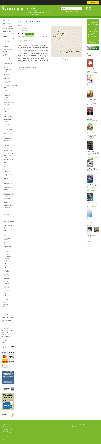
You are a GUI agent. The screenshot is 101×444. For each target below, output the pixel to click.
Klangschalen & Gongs (8, 174)
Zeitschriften (6, 309)
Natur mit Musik (8, 212)
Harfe (5, 143)
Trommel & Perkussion (7, 275)
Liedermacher (7, 191)
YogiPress (20, 28)
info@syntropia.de (34, 14)
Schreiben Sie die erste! (23, 69)
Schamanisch (7, 249)
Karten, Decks (6, 58)
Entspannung (7, 119)
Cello (5, 88)
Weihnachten (7, 283)
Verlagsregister (6, 314)
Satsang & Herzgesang (7, 245)
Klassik (6, 178)
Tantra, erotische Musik (8, 266)
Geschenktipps (7, 23)
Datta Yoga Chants (9, 102)
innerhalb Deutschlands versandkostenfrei (35, 36)
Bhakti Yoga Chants (7, 81)
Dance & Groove (8, 99)
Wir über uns (5, 332)
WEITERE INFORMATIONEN (9, 4)
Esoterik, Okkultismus (6, 55)
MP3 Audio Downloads (6, 305)
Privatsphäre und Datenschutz (6, 321)
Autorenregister (6, 312)
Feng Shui (6, 121)
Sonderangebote (7, 26)
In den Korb (29, 34)
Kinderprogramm (8, 171)
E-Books (5, 302)
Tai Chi (5, 263)
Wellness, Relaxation (7, 286)
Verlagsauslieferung (7, 330)
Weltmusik (7, 290)
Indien (5, 162)
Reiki (5, 235)
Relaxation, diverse (7, 238)
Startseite (4, 17)
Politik (4, 44)
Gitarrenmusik (7, 136)
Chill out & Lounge (9, 93)
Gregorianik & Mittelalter (7, 139)
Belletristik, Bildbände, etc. (7, 298)
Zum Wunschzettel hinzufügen (25, 40)
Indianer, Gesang (8, 153)
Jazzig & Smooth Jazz (8, 165)
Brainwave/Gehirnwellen (9, 85)
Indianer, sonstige (9, 159)
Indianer (6, 148)
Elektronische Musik (7, 110)
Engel (5, 114)
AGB (3, 326)
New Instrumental (9, 217)
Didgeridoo (7, 104)
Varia (4, 61)
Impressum (5, 340)
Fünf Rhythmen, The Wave (8, 130)
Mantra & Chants (23, 17)
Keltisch (6, 169)
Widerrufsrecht (6, 328)
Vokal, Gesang (8, 278)
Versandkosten (6, 324)
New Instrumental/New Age (9, 221)
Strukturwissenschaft (8, 39)
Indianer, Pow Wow (7, 156)
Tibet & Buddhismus (7, 270)
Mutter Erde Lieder (7, 208)
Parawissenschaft (7, 41)
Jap (21, 25)
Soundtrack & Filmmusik (7, 257)
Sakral (5, 242)
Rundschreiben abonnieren (6, 337)
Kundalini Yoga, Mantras (8, 188)
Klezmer (6, 181)
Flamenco (6, 124)
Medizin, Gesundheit (8, 33)
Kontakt (3, 439)
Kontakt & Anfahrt (7, 334)
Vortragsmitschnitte (9, 281)
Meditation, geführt (7, 201)
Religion (5, 51)
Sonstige (6, 254)
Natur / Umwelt (7, 31)
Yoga (5, 293)
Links (3, 342)
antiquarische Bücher (8, 28)
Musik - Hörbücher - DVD (12, 17)
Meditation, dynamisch (7, 197)
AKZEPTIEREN (92, 2)
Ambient (6, 72)
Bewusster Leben (7, 49)
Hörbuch (6, 145)
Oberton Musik (8, 225)
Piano (5, 230)
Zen (5, 295)
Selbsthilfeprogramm (9, 251)
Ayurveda (6, 74)
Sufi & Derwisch (8, 260)
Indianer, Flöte (8, 150)
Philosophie (6, 46)
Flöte (5, 126)
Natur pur (6, 214)
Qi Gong (6, 233)
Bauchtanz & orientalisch (7, 77)
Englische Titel (8, 116)
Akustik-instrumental (7, 68)
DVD (5, 107)
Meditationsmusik (8, 205)
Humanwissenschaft (8, 36)
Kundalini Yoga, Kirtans (8, 184)
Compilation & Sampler (7, 96)
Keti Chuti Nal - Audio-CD (34, 17)
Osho (5, 228)
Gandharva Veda (8, 133)
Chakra (6, 90)
